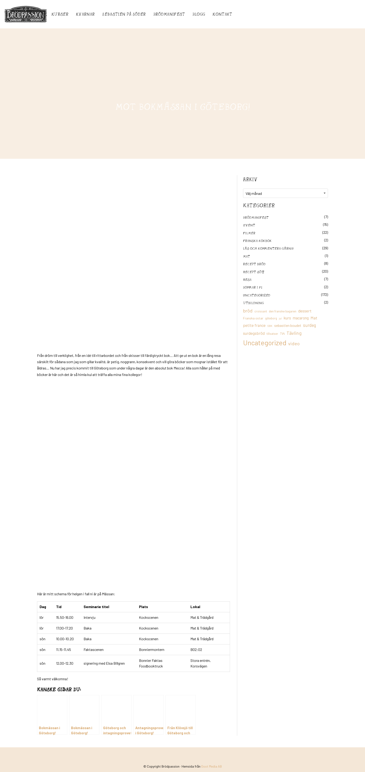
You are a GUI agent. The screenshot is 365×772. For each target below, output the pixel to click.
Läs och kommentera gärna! (268, 248)
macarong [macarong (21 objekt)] (301, 317)
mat (246, 256)
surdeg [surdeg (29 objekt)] (309, 325)
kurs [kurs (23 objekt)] (287, 317)
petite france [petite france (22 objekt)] (254, 325)
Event (249, 225)
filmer (249, 233)
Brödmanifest (169, 14)
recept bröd (254, 264)
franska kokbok (257, 241)
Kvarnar (85, 14)
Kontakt (222, 14)
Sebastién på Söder (124, 14)
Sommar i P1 (252, 287)
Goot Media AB (211, 756)
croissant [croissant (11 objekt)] (260, 311)
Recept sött (253, 272)
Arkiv (250, 179)
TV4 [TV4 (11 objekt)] (282, 333)
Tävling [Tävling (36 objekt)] (294, 333)
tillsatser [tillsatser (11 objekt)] (272, 333)
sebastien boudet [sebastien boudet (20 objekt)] (287, 325)
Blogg (199, 14)
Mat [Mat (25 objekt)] (314, 317)
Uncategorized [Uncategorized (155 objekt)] (264, 343)
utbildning (253, 303)
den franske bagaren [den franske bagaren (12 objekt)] (282, 311)
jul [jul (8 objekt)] (280, 318)
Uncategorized (256, 295)
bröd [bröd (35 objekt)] (248, 310)
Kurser (59, 14)
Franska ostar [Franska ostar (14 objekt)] (253, 318)
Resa (247, 279)
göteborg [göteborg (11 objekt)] (271, 318)
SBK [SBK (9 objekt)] (269, 325)
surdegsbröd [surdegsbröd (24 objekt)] (254, 333)
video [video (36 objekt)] (294, 343)
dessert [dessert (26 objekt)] (304, 310)
